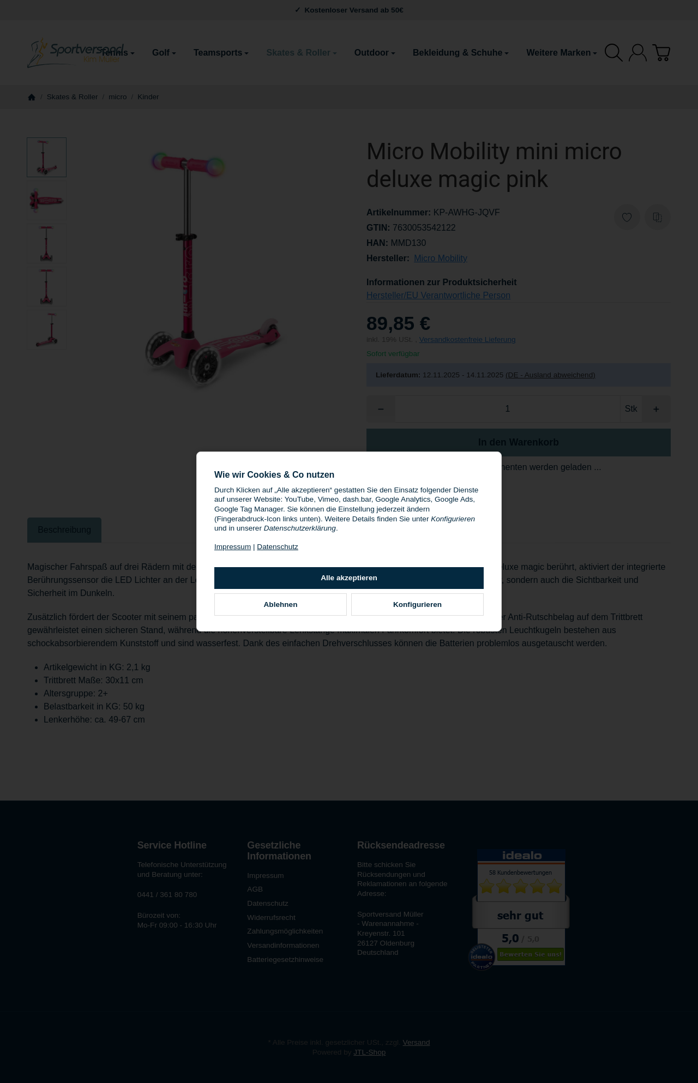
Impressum (232, 547)
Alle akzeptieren (349, 578)
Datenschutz (277, 547)
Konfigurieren (417, 604)
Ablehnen (281, 604)
